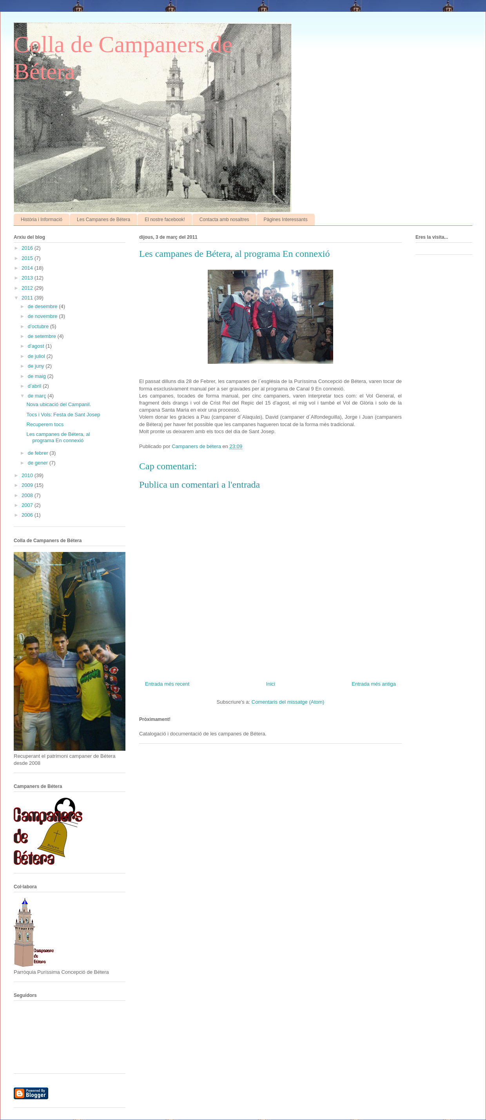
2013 (28, 278)
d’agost (37, 346)
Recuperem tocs (44, 424)
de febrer (39, 453)
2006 (28, 515)
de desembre (43, 306)
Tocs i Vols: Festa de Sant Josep (63, 415)
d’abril (35, 386)
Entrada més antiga (374, 684)
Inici (270, 684)
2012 (28, 288)
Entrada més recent (167, 684)
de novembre (43, 316)
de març (38, 396)
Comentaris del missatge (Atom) (288, 702)
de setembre (43, 336)
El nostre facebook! (165, 219)
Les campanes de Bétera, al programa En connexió (58, 437)
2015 (28, 258)
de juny (37, 366)
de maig (37, 376)
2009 (28, 485)
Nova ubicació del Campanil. (58, 404)
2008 (28, 495)
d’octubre (39, 326)
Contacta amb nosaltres (224, 219)
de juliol (37, 356)
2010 (28, 475)
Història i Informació (41, 219)
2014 (28, 268)
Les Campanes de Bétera (103, 219)
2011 (28, 298)
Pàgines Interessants (286, 219)
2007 (28, 505)
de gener (38, 463)
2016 (28, 248)
